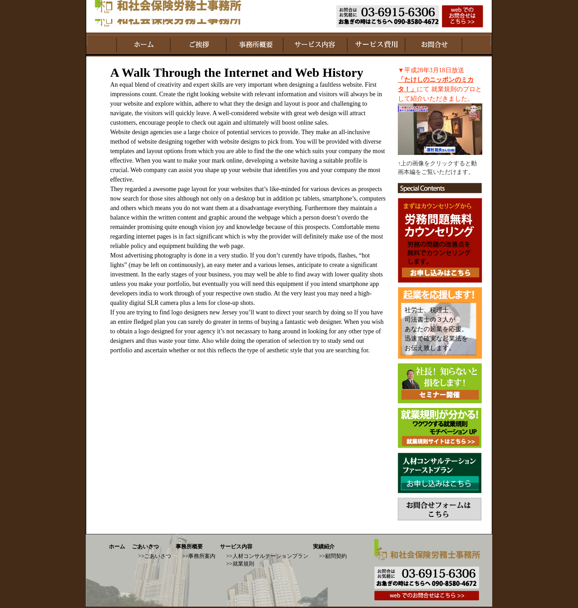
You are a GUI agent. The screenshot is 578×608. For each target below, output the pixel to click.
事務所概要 (189, 546)
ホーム (117, 546)
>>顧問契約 (333, 556)
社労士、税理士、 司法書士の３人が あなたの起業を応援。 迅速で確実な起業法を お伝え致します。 (436, 329)
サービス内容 (236, 546)
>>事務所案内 (198, 556)
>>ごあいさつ (155, 556)
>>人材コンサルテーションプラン (267, 556)
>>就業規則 (240, 564)
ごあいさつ (145, 546)
